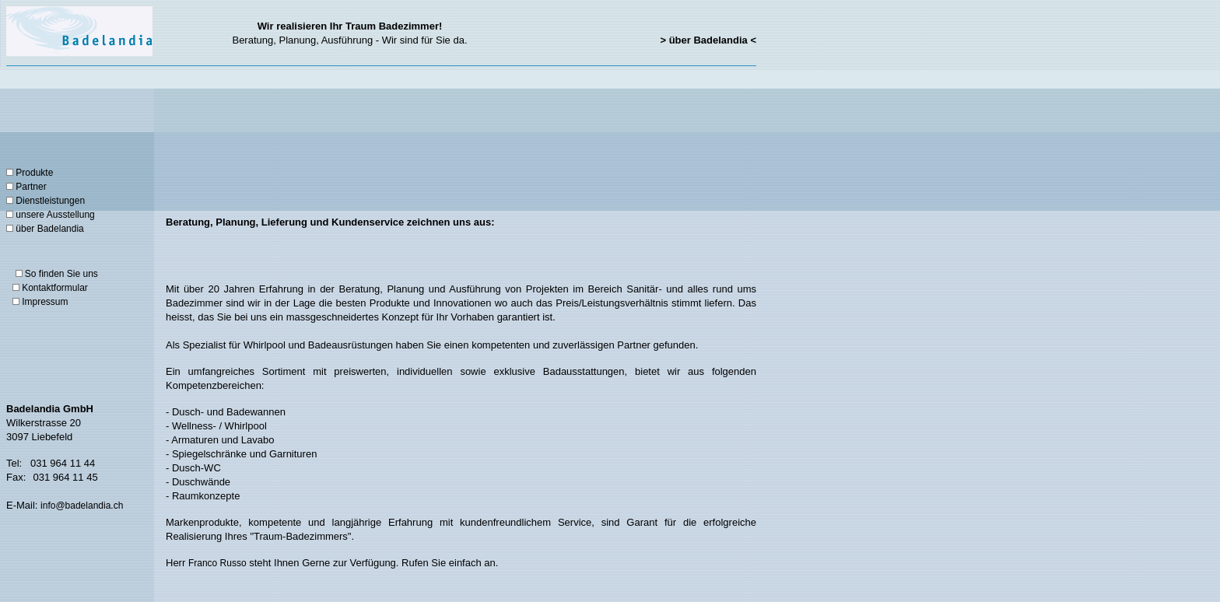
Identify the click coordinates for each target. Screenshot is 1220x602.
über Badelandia (49, 228)
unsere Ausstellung (55, 214)
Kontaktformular (55, 287)
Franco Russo (217, 563)
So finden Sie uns (61, 273)
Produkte (29, 172)
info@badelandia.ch (81, 505)
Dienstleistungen (50, 200)
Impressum (45, 301)
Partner (31, 186)
